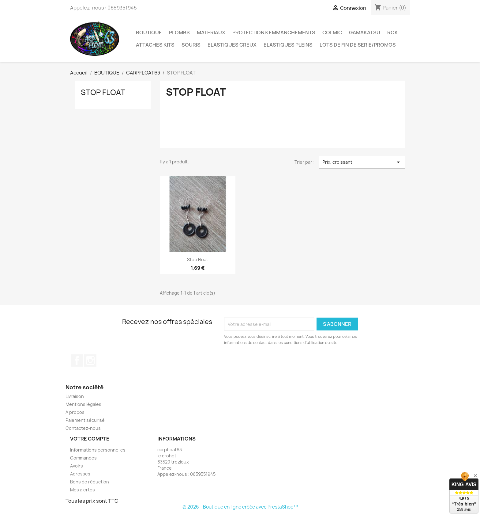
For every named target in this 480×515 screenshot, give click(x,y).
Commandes (83, 458)
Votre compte (89, 438)
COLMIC (332, 32)
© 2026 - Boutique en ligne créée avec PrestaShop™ (240, 507)
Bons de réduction (89, 482)
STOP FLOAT (103, 92)
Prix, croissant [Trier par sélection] (362, 162)
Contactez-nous (83, 428)
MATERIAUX (211, 32)
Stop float (197, 259)
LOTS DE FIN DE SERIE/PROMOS (358, 44)
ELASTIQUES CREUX (232, 44)
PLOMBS (179, 32)
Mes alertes (82, 490)
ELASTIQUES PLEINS (288, 44)
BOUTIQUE (149, 32)
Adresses (80, 474)
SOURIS (191, 44)
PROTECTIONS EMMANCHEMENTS (273, 32)
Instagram (90, 360)
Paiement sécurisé (85, 420)
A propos (75, 412)
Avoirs (76, 466)
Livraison (75, 396)
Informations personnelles (98, 450)
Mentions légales (83, 404)
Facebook (77, 360)
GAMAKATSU (364, 32)
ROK (392, 32)
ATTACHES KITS (155, 44)
